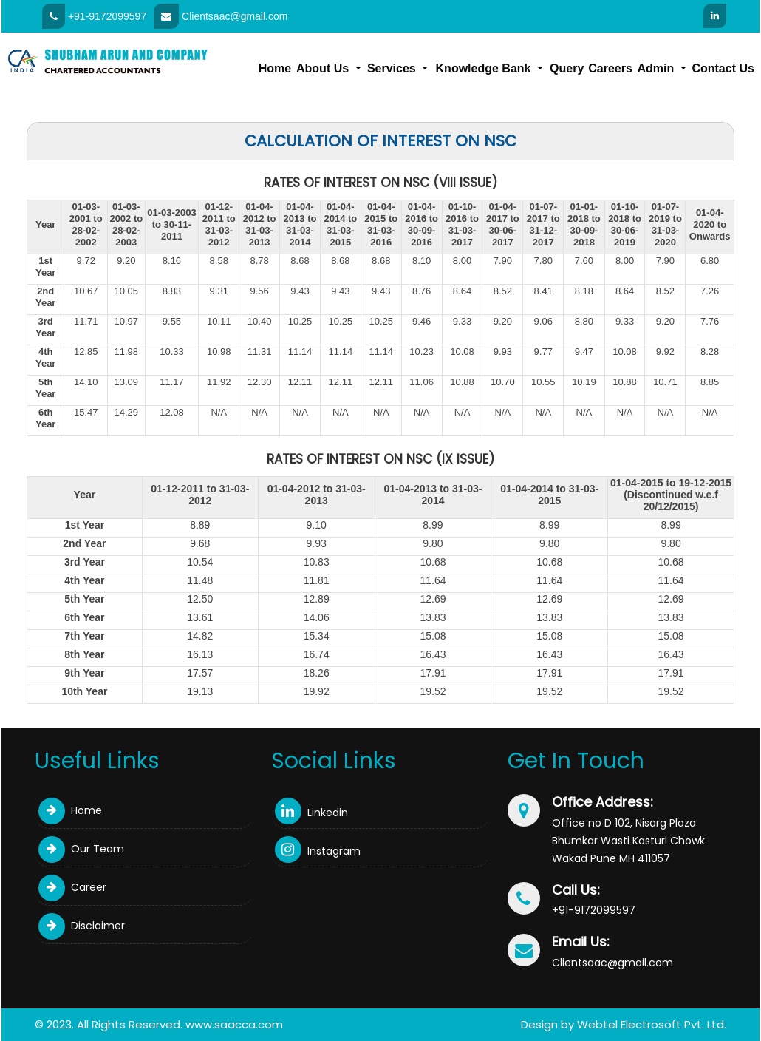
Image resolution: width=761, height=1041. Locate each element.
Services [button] (393, 68)
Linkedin (311, 812)
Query (567, 68)
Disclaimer (81, 925)
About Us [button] (324, 68)
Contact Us (723, 68)
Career (72, 887)
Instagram (318, 851)
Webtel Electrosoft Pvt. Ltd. (651, 1024)
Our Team (81, 848)
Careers (610, 68)
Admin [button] (658, 68)
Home (275, 68)
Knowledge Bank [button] (485, 68)
